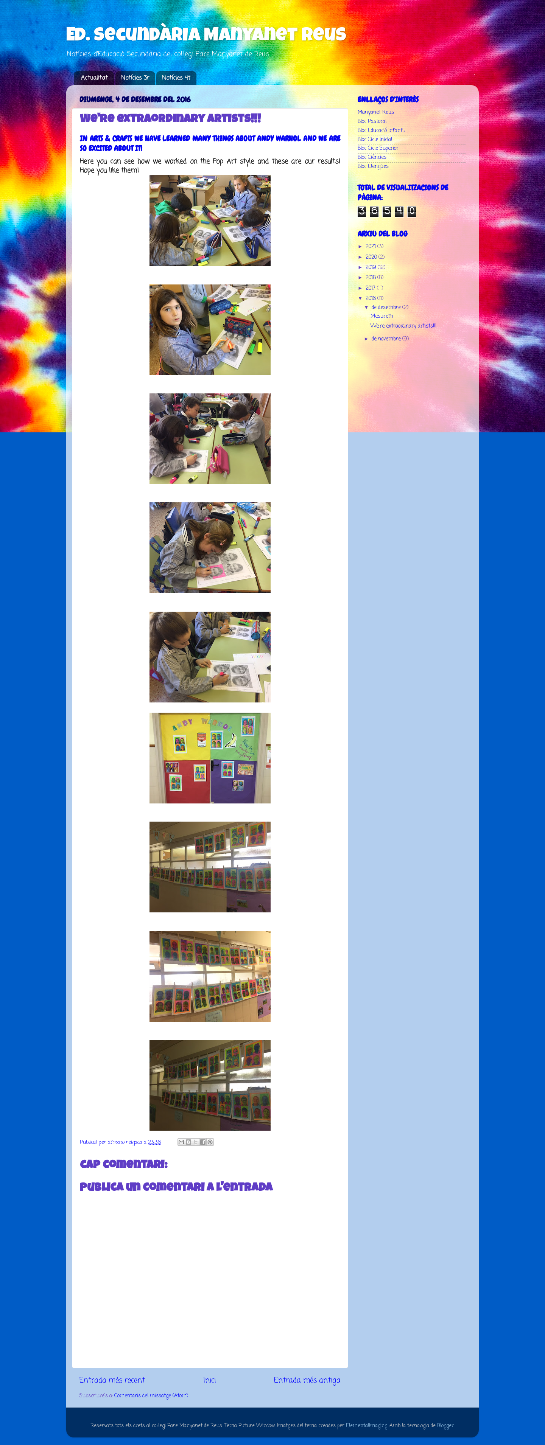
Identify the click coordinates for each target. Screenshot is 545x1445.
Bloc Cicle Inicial (375, 140)
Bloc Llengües (373, 167)
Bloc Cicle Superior (378, 148)
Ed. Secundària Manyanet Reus (206, 36)
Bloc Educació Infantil (381, 131)
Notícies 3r (135, 78)
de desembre (387, 308)
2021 (371, 247)
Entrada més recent (112, 1380)
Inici (209, 1380)
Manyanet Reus (376, 113)
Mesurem (382, 316)
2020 (372, 257)
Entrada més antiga (307, 1380)
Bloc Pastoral (372, 122)
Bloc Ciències (372, 158)
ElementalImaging (366, 1426)
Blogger (445, 1426)
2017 (371, 288)
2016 (371, 299)
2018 (371, 278)
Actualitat (94, 78)
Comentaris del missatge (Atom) (151, 1396)
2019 (372, 268)
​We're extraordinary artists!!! (403, 326)
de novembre (387, 339)
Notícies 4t (176, 78)
